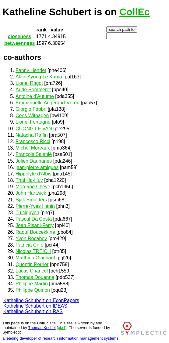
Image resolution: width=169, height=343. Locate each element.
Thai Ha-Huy (29, 180)
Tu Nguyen (27, 212)
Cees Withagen (32, 115)
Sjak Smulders (31, 199)
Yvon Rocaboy (31, 238)
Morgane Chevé (33, 186)
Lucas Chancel (32, 270)
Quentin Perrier (32, 264)
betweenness (19, 43)
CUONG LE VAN (34, 128)
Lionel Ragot (29, 83)
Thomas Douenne (35, 277)
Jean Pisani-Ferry (35, 225)
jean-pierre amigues (37, 167)
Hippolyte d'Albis (33, 173)
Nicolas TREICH (33, 251)
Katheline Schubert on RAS (33, 311)
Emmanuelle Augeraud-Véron (47, 102)
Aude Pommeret (33, 89)
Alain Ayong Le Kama (39, 76)
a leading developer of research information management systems (60, 338)
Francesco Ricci (33, 141)
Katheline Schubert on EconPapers (41, 300)
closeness (19, 36)
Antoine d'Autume (35, 96)
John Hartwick (31, 193)
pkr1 (61, 327)
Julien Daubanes (34, 161)
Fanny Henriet (31, 70)
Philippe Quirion (33, 290)
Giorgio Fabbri (31, 109)
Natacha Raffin (32, 135)
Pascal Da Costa (34, 219)
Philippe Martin (32, 283)
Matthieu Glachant (35, 257)
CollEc (134, 11)
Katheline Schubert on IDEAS (35, 306)
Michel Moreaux (33, 147)
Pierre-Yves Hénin (35, 206)
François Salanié (34, 154)
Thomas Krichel (41, 327)
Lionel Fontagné (33, 122)
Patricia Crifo (30, 244)
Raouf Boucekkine (35, 232)
